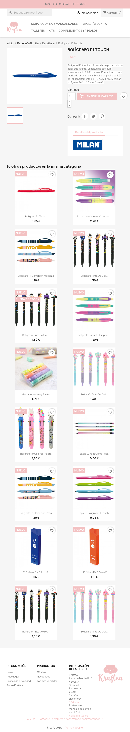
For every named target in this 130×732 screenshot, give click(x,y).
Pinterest (102, 116)
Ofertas (41, 672)
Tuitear (93, 116)
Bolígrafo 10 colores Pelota (35, 453)
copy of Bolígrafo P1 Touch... (94, 513)
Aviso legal (13, 676)
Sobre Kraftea (15, 685)
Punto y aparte (74, 727)
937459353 (75, 702)
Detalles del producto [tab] (89, 132)
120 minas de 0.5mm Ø (94, 572)
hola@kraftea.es (78, 715)
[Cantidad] (72, 96)
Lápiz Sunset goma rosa (94, 453)
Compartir (84, 116)
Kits (52, 30)
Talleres (38, 30)
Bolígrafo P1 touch (35, 216)
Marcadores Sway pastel (36, 394)
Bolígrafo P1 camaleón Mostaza (36, 275)
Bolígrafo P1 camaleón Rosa (36, 513)
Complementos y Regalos (78, 30)
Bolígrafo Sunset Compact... (94, 335)
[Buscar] (29, 12)
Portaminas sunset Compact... (94, 216)
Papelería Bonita (94, 24)
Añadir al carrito (96, 96)
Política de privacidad (19, 681)
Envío (10, 672)
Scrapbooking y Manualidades (54, 24)
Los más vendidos (47, 681)
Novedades (43, 676)
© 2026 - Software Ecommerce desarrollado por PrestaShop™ (65, 719)
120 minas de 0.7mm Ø (35, 572)
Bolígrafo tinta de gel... (94, 275)
